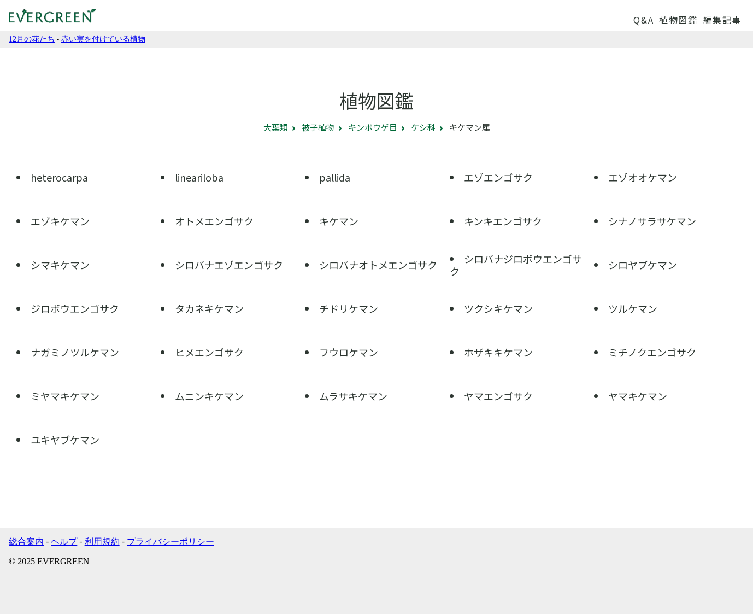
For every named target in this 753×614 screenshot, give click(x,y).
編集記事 (722, 19)
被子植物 (318, 127)
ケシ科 (423, 127)
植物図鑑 (678, 19)
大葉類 (275, 127)
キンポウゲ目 (372, 127)
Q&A (643, 19)
